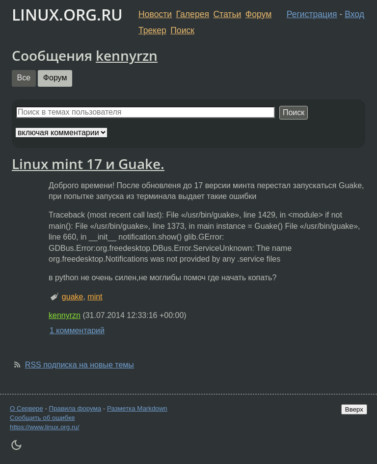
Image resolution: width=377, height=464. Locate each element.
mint (94, 297)
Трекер (152, 30)
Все (24, 77)
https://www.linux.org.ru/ (44, 427)
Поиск (182, 30)
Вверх (354, 409)
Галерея (192, 14)
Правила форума (75, 408)
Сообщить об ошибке (42, 417)
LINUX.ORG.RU (67, 14)
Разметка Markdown (137, 408)
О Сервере (26, 408)
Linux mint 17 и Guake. (88, 163)
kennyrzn (127, 55)
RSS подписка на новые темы (79, 365)
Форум (258, 14)
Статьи (227, 14)
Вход (354, 14)
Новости (155, 14)
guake (72, 297)
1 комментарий (77, 330)
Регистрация (312, 14)
